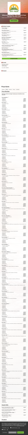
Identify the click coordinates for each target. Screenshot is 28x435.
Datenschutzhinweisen (20, 425)
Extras (14, 89)
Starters (3, 89)
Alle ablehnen (5, 432)
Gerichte (10, 89)
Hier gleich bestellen (14, 58)
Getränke (17, 89)
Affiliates (4, 429)
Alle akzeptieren (20, 432)
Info (8, 427)
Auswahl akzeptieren (12, 432)
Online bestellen (14, 20)
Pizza (7, 89)
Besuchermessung (14, 427)
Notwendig (5, 427)
